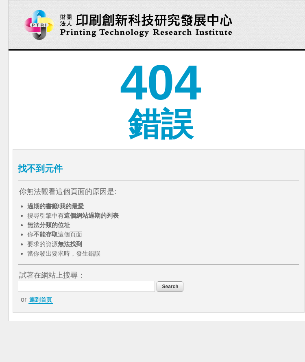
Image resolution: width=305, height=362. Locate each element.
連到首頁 (40, 299)
